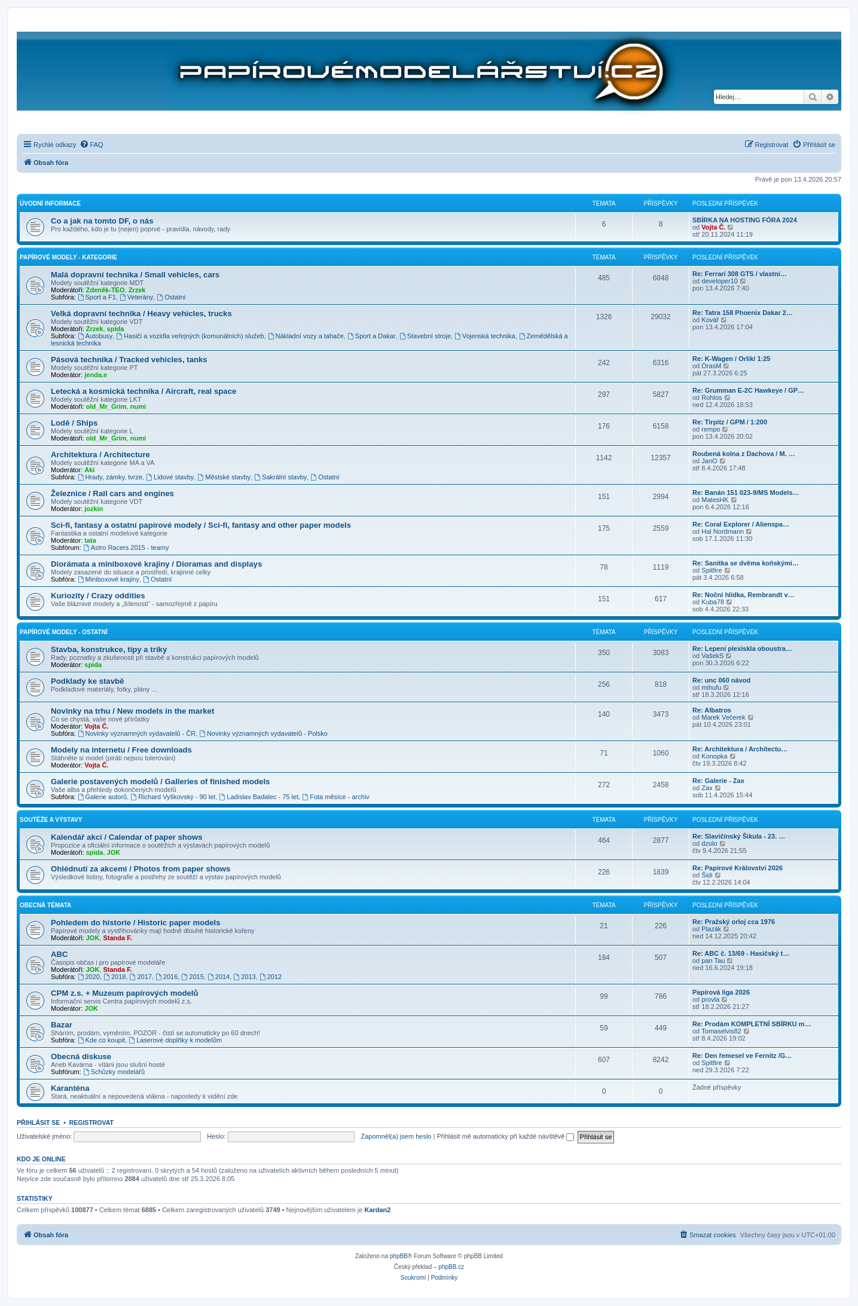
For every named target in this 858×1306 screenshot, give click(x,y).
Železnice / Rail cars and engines (112, 493)
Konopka (714, 756)
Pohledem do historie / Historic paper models (136, 922)
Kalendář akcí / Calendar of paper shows (127, 837)
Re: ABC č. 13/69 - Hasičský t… (740, 953)
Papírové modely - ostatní (64, 632)
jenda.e (95, 374)
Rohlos (711, 397)
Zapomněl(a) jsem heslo (396, 1136)
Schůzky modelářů (114, 1071)
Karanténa (70, 1088)
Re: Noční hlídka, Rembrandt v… (743, 594)
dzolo (709, 843)
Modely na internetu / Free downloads (121, 749)
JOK (114, 852)
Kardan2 (377, 1209)
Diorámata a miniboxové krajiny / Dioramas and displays (156, 563)
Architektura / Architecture (100, 454)
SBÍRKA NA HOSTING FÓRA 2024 (744, 220)
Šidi (706, 875)
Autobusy (95, 336)
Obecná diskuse (81, 1056)
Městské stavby (224, 477)
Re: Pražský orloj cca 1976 (733, 921)
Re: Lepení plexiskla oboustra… (742, 648)
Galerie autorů (102, 796)
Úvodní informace (50, 203)
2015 (192, 976)
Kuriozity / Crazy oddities (98, 595)
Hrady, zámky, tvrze (110, 477)
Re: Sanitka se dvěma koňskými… (745, 563)
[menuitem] (91, 144)
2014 (218, 976)
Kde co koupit (102, 1040)
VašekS (712, 655)
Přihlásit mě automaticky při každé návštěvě (505, 1136)
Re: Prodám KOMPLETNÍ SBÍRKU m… (751, 1023)
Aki (89, 469)
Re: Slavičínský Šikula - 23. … (738, 836)
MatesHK (714, 499)
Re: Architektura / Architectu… (739, 749)
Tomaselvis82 (721, 1031)
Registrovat (91, 1122)
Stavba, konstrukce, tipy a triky (109, 649)
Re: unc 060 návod (721, 680)
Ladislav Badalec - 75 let (259, 796)
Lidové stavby (170, 477)
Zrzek (137, 289)
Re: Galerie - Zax (718, 780)
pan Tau (713, 960)
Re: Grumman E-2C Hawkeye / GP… (748, 390)
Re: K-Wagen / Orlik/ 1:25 (731, 358)
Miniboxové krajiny (108, 579)
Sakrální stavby (280, 477)
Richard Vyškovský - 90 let (172, 796)
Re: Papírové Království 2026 (737, 867)
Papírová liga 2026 (721, 992)
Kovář (710, 319)
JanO (709, 460)
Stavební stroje (425, 336)
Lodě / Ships (74, 422)
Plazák (711, 928)
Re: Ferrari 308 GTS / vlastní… (739, 273)
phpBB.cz (451, 1267)
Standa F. (117, 937)
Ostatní (171, 297)
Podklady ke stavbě (87, 681)
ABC (59, 954)
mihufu (711, 687)
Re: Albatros (711, 710)
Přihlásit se (38, 1122)
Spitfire (711, 570)
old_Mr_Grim (106, 406)
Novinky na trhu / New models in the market (132, 710)
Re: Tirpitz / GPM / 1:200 (729, 422)
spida (115, 328)
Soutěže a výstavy (51, 819)
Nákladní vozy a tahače (306, 336)
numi (138, 406)
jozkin (93, 508)
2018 (114, 976)
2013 (244, 976)
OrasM (711, 365)
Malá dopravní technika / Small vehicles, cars (135, 274)
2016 (166, 976)
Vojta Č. (713, 227)
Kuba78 (712, 601)
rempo (710, 429)
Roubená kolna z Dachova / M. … (743, 453)
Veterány (136, 297)
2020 (89, 976)
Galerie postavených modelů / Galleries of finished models (160, 781)
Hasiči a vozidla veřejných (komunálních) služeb (190, 336)
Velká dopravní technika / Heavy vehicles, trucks (141, 313)
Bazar (61, 1024)
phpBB (399, 1256)
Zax (706, 787)
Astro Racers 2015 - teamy (126, 547)
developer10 (719, 281)
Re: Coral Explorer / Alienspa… (740, 524)
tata (90, 540)
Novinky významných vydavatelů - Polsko (263, 733)
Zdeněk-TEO (105, 289)
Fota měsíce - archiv (335, 796)
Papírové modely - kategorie (68, 257)
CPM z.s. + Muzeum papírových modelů (125, 993)
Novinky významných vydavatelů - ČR (137, 733)
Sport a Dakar (371, 336)
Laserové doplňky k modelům (175, 1040)
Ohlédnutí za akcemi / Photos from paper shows (140, 868)
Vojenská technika (484, 336)
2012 (270, 976)
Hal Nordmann (722, 531)
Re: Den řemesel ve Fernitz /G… (742, 1055)
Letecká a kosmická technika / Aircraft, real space (143, 391)
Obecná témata (45, 905)
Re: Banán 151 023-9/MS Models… (745, 492)
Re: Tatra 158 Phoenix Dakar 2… (742, 312)
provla (710, 999)
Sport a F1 (97, 297)
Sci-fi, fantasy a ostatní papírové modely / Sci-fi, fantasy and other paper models (201, 525)
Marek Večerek (723, 717)
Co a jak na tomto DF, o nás (102, 220)
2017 (141, 976)
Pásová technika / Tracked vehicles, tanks (129, 359)
